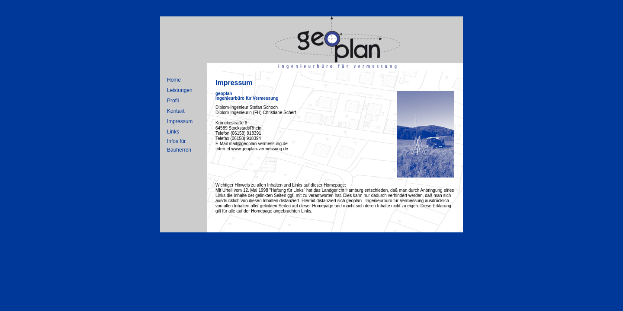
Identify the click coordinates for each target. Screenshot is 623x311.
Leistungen (180, 90)
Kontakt (176, 111)
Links (173, 132)
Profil (173, 101)
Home (174, 80)
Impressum (180, 121)
